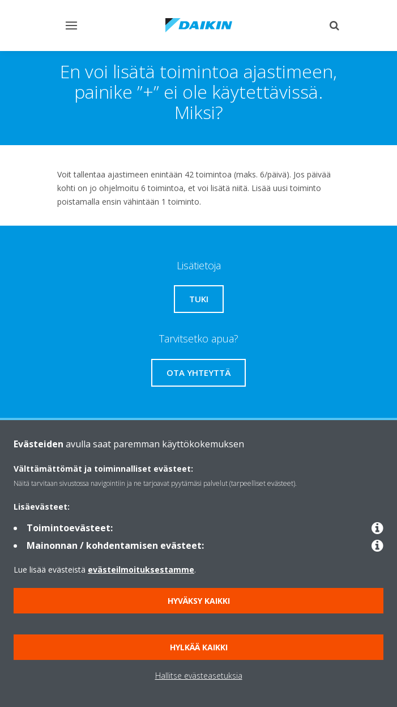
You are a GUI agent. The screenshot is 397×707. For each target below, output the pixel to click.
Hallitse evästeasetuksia (198, 675)
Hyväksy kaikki (199, 600)
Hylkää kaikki (199, 647)
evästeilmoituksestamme (141, 569)
